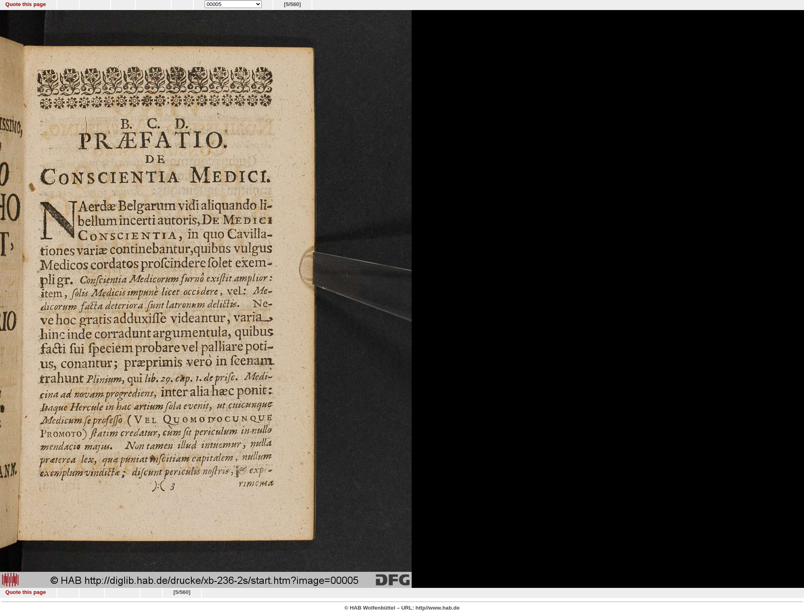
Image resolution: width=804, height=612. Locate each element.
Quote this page (25, 4)
